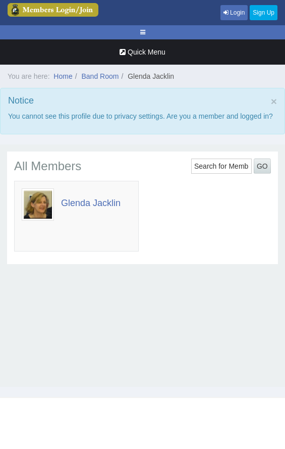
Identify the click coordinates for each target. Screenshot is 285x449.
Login (234, 12)
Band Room (100, 76)
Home (62, 76)
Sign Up (263, 12)
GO (262, 166)
